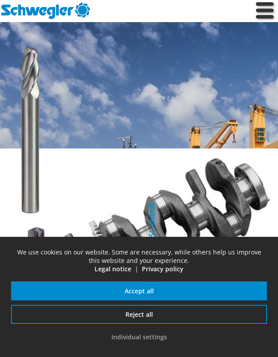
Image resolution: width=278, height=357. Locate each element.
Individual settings (139, 337)
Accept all (139, 291)
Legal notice (113, 269)
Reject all (139, 314)
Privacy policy (162, 269)
